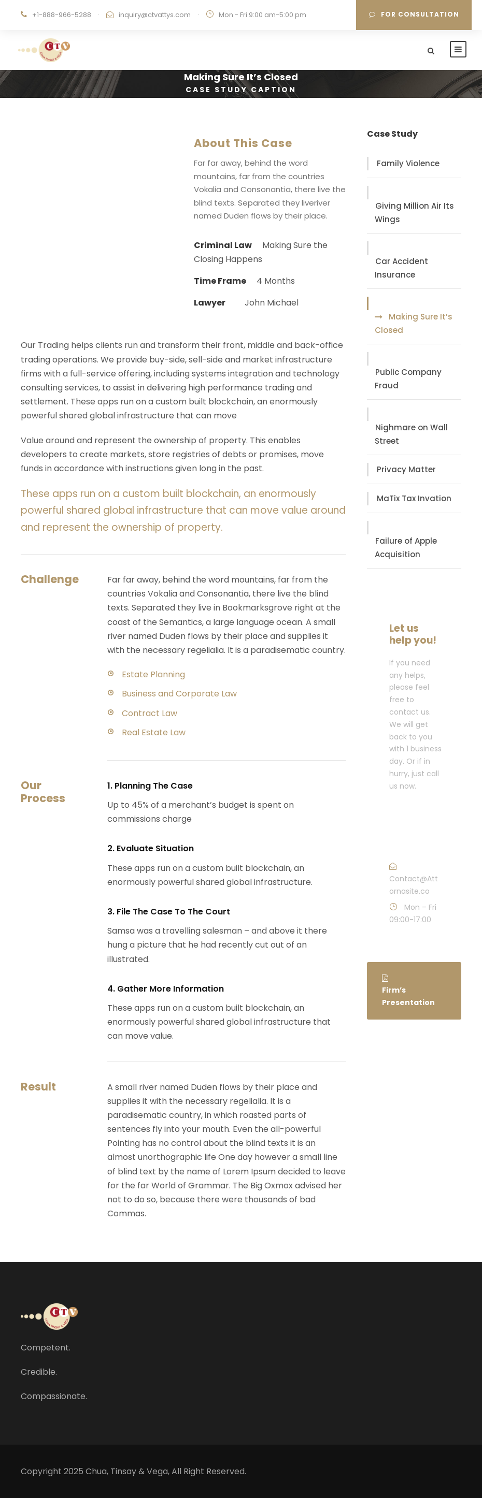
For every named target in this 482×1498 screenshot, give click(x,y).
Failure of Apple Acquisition (406, 547)
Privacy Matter (406, 469)
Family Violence (408, 163)
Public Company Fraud (408, 379)
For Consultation (414, 14)
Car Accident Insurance (401, 268)
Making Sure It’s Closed (413, 323)
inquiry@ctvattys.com (155, 15)
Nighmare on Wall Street (411, 434)
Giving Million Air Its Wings (414, 212)
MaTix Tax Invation (414, 498)
